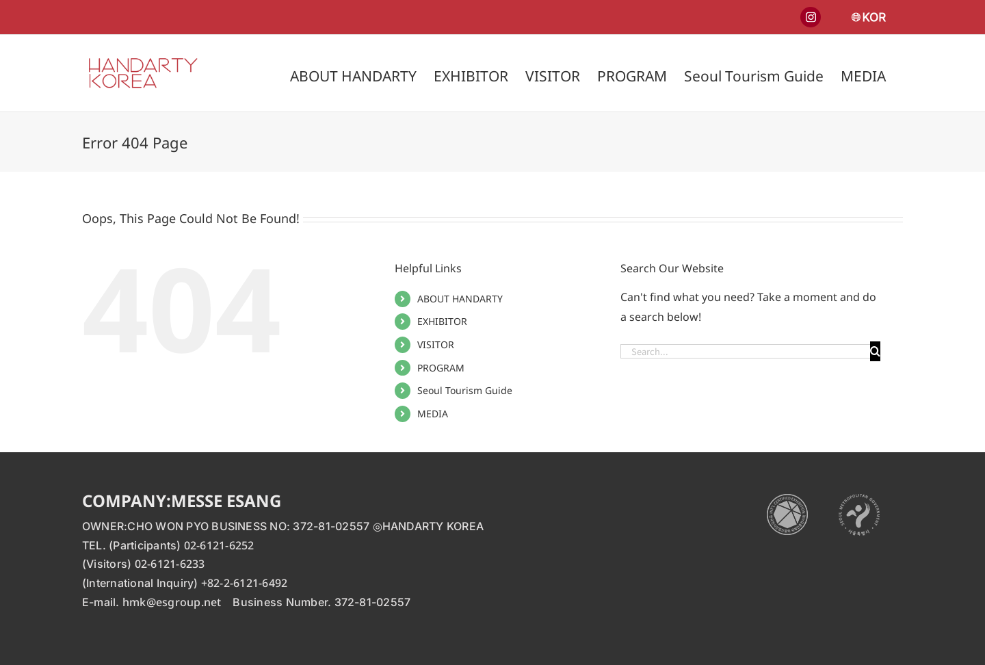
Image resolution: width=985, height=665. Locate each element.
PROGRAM (440, 367)
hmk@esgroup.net (172, 602)
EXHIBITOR (442, 321)
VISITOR (435, 344)
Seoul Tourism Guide (464, 390)
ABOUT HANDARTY (460, 298)
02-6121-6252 (219, 545)
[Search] (875, 351)
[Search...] (745, 351)
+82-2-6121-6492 (244, 582)
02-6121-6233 (170, 563)
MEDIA (432, 413)
